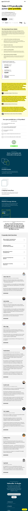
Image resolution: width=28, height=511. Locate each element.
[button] (24, 1)
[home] (6, 1)
